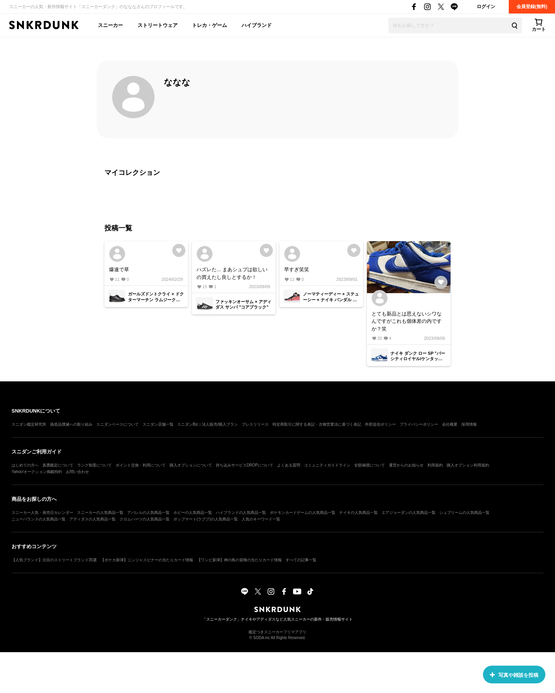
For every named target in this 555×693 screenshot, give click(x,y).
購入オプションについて (191, 465)
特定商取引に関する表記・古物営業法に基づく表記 (316, 424)
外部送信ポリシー (380, 424)
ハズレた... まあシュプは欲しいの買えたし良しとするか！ (232, 273)
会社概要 (449, 424)
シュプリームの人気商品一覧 (464, 512)
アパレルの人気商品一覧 (148, 512)
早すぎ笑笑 (296, 269)
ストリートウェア (158, 25)
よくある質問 (288, 465)
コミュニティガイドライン (327, 465)
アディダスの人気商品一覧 (92, 519)
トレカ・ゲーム (209, 25)
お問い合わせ (77, 472)
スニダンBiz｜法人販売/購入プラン (207, 424)
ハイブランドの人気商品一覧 (241, 512)
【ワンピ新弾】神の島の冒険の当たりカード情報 (239, 560)
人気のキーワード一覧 (261, 519)
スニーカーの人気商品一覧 (100, 512)
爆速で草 (119, 269)
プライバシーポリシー (419, 424)
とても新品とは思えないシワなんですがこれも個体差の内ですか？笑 (407, 321)
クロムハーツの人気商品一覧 (144, 519)
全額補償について (369, 465)
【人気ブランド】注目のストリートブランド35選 (54, 560)
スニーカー (110, 25)
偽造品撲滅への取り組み (71, 424)
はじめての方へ (25, 465)
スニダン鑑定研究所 (29, 424)
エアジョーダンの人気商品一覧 (409, 512)
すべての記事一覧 (301, 560)
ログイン (486, 6)
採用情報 (469, 424)
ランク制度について (94, 465)
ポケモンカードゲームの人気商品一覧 (302, 512)
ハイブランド (257, 25)
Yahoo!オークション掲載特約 (37, 472)
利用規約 (435, 465)
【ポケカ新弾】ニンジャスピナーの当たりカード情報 (147, 560)
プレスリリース (255, 424)
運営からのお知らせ (406, 465)
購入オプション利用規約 (468, 465)
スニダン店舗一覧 (158, 424)
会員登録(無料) (531, 6)
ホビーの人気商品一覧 (192, 512)
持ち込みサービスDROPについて (244, 465)
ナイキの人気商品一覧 (358, 512)
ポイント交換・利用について (141, 465)
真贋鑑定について (57, 465)
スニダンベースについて (117, 424)
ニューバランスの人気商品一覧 (39, 519)
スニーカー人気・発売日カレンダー (42, 512)
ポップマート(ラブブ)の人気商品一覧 (205, 519)
